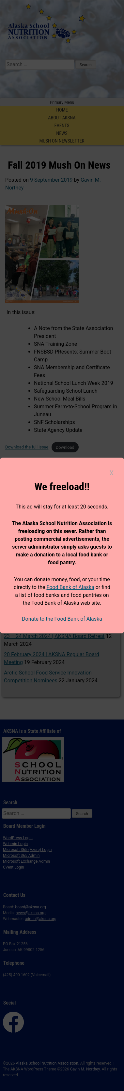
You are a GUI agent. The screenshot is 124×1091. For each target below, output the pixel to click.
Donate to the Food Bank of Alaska (62, 619)
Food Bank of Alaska (70, 587)
